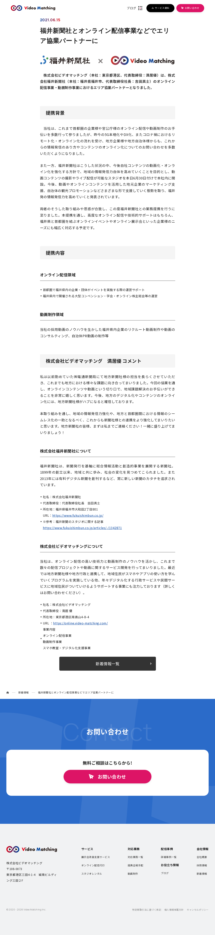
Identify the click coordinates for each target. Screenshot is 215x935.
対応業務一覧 (135, 857)
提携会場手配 (135, 865)
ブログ (165, 873)
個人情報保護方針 (174, 909)
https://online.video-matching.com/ (80, 623)
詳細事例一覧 (169, 857)
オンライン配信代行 (93, 865)
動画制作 (133, 873)
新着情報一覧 (107, 663)
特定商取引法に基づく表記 (146, 909)
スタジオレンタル (91, 873)
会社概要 (202, 857)
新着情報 (202, 873)
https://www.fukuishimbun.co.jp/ (78, 515)
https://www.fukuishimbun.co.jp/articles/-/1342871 (82, 527)
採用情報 (202, 865)
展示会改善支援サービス (95, 857)
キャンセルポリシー (198, 909)
